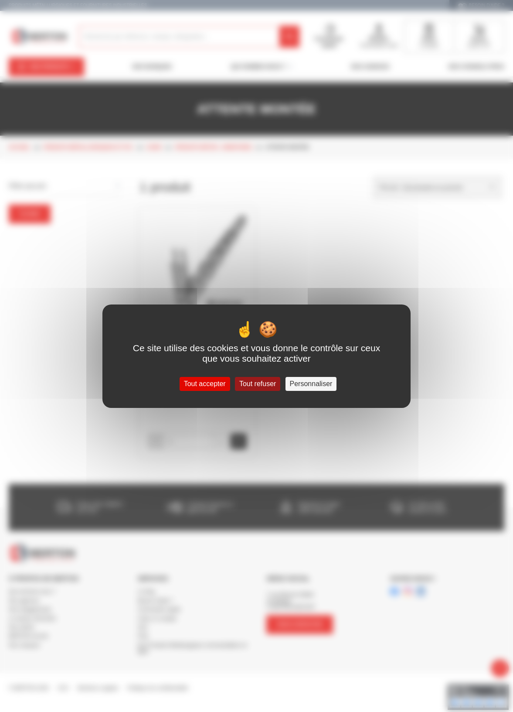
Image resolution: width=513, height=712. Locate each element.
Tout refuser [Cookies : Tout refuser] (257, 383)
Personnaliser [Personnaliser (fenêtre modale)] (311, 383)
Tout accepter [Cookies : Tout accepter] (205, 383)
